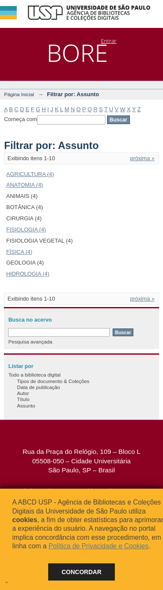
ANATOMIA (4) (24, 185)
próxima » (142, 158)
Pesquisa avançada (30, 341)
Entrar (108, 41)
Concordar (81, 572)
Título (23, 399)
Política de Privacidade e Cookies (98, 546)
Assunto (26, 405)
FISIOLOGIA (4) (26, 229)
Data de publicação (38, 387)
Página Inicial (19, 94)
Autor (23, 393)
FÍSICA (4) (19, 252)
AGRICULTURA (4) (30, 174)
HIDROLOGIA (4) (27, 274)
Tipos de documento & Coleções (53, 381)
